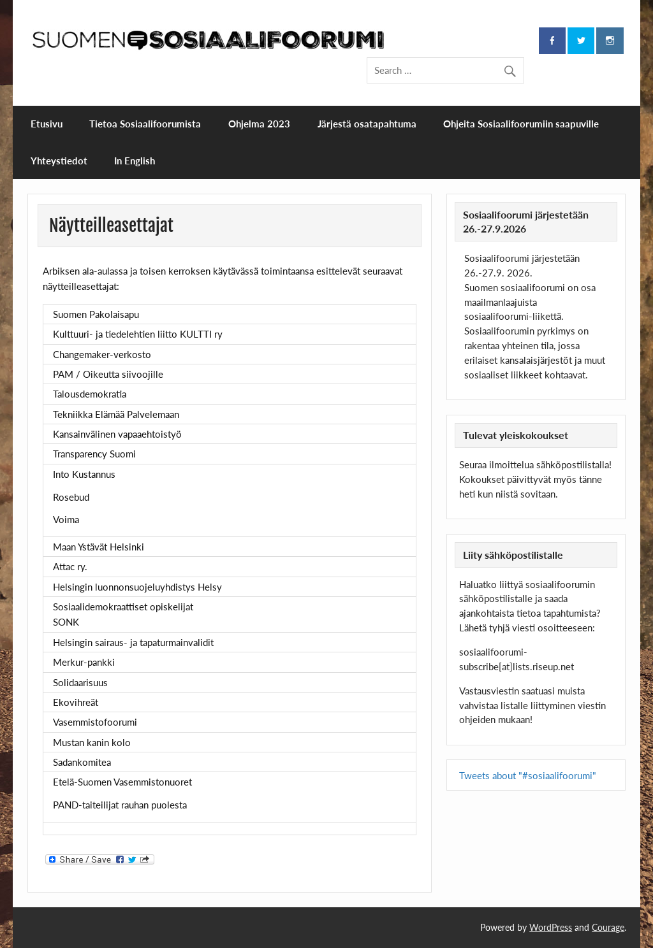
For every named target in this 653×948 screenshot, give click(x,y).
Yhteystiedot (59, 160)
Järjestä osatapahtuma (367, 123)
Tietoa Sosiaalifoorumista (145, 123)
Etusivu (46, 123)
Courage (608, 927)
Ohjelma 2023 (259, 123)
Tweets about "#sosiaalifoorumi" (527, 775)
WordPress (550, 927)
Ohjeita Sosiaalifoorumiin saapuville (521, 123)
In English (134, 160)
